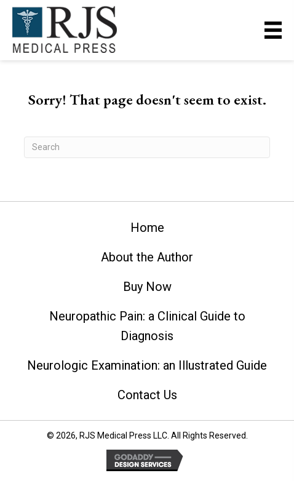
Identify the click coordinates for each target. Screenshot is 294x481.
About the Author (147, 257)
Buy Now (147, 286)
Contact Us (147, 395)
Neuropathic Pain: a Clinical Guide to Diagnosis (147, 326)
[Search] (147, 147)
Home (147, 227)
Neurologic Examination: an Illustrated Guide (147, 365)
